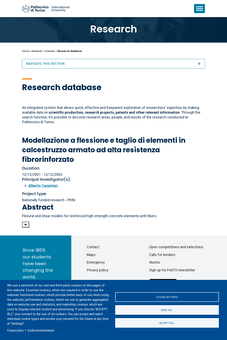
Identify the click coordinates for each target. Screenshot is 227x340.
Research (113, 29)
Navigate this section (113, 63)
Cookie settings (167, 297)
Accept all (167, 322)
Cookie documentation (40, 330)
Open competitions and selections (176, 247)
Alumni (154, 262)
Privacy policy (15, 330)
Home (25, 51)
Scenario (50, 51)
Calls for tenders (162, 255)
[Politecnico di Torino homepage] (45, 8)
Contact (93, 247)
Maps (91, 255)
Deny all (167, 310)
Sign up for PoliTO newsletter (172, 270)
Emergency (96, 262)
